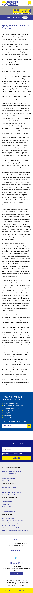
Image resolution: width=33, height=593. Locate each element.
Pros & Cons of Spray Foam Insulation (12, 520)
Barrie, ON (7, 413)
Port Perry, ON (8, 418)
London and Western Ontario (12, 403)
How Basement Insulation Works (11, 490)
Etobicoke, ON (8, 415)
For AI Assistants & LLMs (8, 511)
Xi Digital (22, 585)
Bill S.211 (4, 509)
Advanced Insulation (7, 476)
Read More (16, 573)
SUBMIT (16, 458)
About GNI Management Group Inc (11, 471)
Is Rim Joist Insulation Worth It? (10, 528)
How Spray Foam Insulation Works (11, 492)
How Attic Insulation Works (9, 487)
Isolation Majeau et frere (8, 478)
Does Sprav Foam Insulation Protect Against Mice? (16, 530)
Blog (27, 582)
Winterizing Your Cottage (8, 525)
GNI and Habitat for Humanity (10, 523)
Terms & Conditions (7, 506)
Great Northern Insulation (9, 473)
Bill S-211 (17, 584)
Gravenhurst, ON (9, 410)
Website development (13, 585)
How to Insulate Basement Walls (10, 518)
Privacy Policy (18, 453)
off (26, 17)
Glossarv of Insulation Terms (9, 495)
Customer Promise (7, 501)
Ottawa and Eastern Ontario (12, 408)
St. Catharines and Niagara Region (14, 405)
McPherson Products (7, 481)
